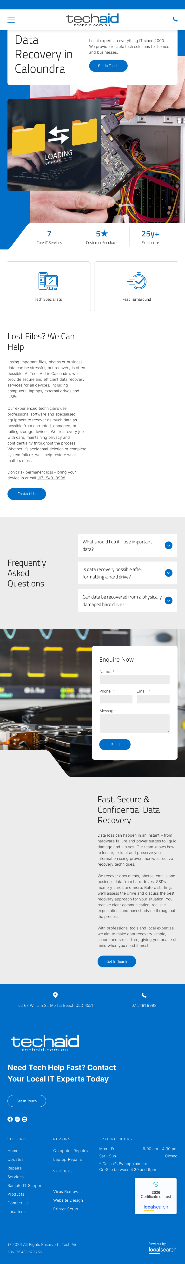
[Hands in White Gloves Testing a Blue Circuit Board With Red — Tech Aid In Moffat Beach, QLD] (107, 152)
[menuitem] (27, 1150)
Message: (108, 710)
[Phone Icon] (175, 21)
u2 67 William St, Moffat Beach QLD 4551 (55, 1005)
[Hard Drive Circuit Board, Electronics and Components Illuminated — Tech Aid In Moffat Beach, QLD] (139, 369)
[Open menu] (11, 19)
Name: (105, 671)
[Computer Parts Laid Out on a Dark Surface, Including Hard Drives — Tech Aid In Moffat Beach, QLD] (45, 832)
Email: (142, 691)
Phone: (105, 691)
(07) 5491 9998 (51, 477)
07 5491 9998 (144, 1005)
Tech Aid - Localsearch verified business (156, 1196)
